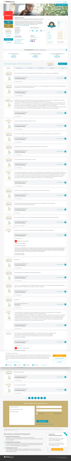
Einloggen (65, 1)
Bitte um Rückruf (41, 413)
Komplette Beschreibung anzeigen (21, 25)
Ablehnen (59, 455)
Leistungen (49, 35)
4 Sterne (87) (30, 68)
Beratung (49, 38)
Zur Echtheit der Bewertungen (8, 36)
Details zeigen (43, 458)
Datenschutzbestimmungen (15, 455)
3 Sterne (59, 24)
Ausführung (49, 37)
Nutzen (48, 33)
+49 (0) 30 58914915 (20, 39)
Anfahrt (17, 33)
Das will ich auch (58, 1)
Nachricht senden (42, 421)
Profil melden (15, 430)
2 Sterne (59, 25)
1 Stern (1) (62, 68)
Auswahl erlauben (59, 452)
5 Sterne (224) (19, 68)
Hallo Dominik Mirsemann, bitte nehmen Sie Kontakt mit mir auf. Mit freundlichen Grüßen (22, 415)
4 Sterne (59, 22)
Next (44, 30)
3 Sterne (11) (41, 68)
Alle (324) (8, 68)
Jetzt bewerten (8, 39)
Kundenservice (50, 41)
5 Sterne (59, 21)
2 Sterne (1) (52, 68)
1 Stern (59, 27)
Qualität (48, 32)
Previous (29, 30)
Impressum (8, 455)
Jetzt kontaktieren (61, 4)
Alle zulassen (59, 449)
